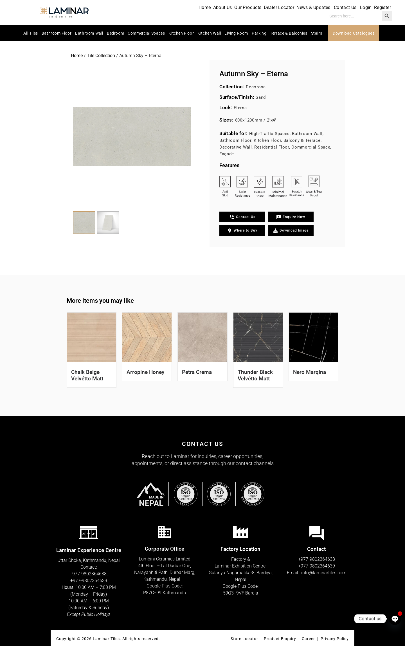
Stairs (316, 33)
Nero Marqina (309, 372)
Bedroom (115, 33)
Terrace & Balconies (288, 33)
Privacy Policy (335, 638)
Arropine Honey (145, 372)
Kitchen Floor (181, 33)
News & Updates (314, 7)
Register (382, 7)
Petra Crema (197, 372)
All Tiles (30, 33)
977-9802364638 (89, 574)
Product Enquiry (280, 638)
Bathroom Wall (89, 33)
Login (366, 7)
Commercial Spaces (146, 33)
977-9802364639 (90, 580)
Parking (259, 33)
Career (309, 638)
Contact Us (346, 7)
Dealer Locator (279, 7)
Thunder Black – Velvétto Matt (258, 375)
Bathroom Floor (56, 33)
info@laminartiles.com (323, 572)
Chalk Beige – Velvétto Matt (87, 375)
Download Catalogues (353, 33)
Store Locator (244, 638)
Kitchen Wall (209, 33)
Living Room (236, 33)
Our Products (248, 7)
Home (205, 7)
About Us (222, 7)
